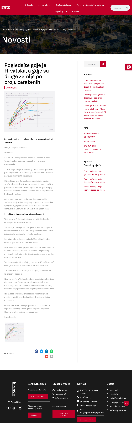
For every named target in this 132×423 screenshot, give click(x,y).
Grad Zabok (19, 417)
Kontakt (75, 10)
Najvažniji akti (61, 10)
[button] (55, 327)
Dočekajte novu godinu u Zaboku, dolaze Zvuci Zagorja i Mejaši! (109, 98)
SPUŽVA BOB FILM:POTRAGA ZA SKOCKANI (105, 149)
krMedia (127, 417)
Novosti (11, 28)
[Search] (127, 8)
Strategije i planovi (63, 4)
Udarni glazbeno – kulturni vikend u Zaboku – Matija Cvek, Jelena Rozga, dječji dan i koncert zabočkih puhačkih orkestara (108, 112)
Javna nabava (44, 4)
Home (4, 28)
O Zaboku (29, 4)
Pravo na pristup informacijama (90, 4)
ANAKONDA (102, 141)
